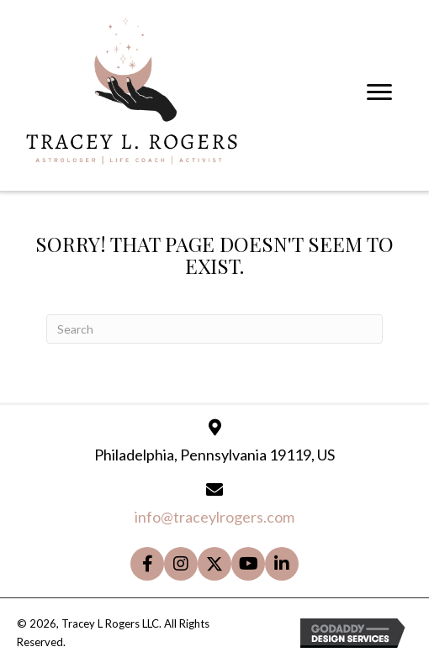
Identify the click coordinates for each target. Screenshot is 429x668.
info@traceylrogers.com (214, 517)
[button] (147, 564)
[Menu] (379, 92)
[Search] (214, 329)
